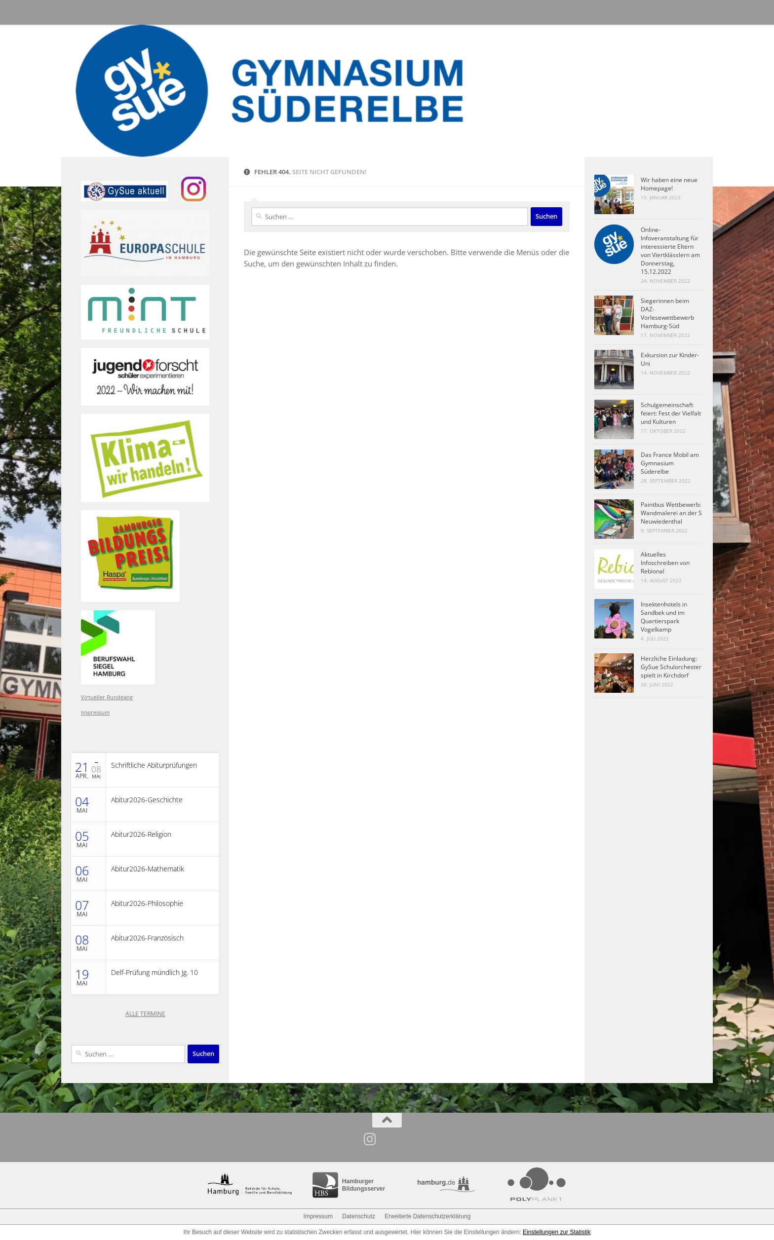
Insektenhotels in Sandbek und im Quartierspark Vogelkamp (664, 617)
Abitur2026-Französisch (147, 938)
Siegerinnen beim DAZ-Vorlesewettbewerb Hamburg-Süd (667, 313)
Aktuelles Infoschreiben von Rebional (665, 562)
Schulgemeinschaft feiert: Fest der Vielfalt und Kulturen (671, 413)
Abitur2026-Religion (141, 834)
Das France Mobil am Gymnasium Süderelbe (670, 463)
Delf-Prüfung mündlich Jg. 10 (154, 972)
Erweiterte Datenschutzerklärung (427, 1216)
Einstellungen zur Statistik (556, 1232)
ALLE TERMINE (145, 1014)
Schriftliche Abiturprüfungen (154, 765)
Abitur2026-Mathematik (147, 868)
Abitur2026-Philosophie (147, 903)
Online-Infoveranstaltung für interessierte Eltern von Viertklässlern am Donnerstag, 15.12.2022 (670, 250)
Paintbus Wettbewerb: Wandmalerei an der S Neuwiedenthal (671, 513)
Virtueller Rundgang (107, 697)
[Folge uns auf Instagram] (370, 1139)
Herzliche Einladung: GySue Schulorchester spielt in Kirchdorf (671, 666)
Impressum (95, 712)
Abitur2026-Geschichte (147, 799)
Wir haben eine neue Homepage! (669, 184)
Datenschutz (358, 1216)
